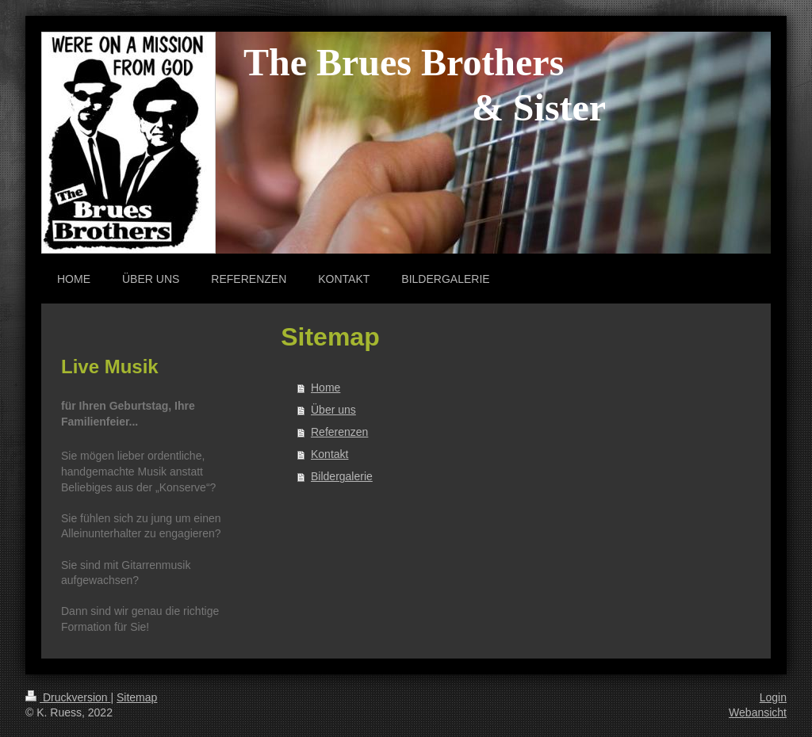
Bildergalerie (342, 476)
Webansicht (758, 712)
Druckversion (67, 697)
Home (325, 387)
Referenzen (339, 432)
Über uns (333, 409)
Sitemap (137, 697)
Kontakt (329, 454)
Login (773, 697)
